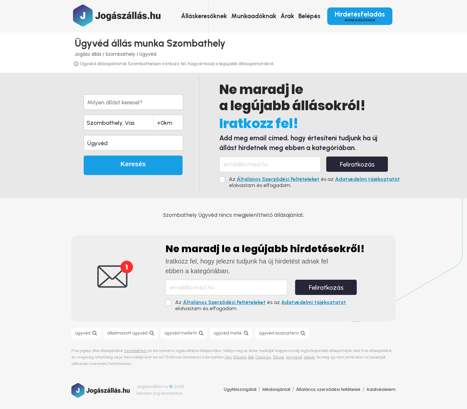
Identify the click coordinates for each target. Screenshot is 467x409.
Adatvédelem (381, 389)
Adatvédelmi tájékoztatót (367, 179)
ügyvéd (82, 333)
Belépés (309, 16)
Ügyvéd (147, 54)
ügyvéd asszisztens (279, 333)
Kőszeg (239, 357)
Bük (251, 357)
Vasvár (309, 357)
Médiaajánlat (276, 389)
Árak (287, 16)
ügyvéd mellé (228, 333)
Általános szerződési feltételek (328, 389)
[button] (133, 143)
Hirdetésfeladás (360, 16)
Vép (228, 357)
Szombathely (121, 54)
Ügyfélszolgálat (240, 389)
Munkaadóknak (253, 16)
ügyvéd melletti (180, 333)
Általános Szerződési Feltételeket (278, 179)
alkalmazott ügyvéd (127, 333)
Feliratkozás (357, 164)
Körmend (294, 357)
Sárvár (278, 357)
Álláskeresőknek (204, 16)
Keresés (133, 164)
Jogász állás (88, 54)
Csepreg (263, 357)
